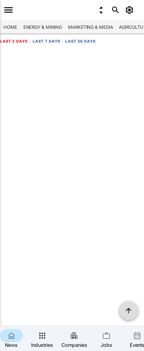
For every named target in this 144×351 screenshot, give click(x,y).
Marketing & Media (90, 27)
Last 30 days (80, 41)
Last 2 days (14, 41)
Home (10, 27)
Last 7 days (46, 41)
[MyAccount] (131, 10)
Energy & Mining (42, 27)
